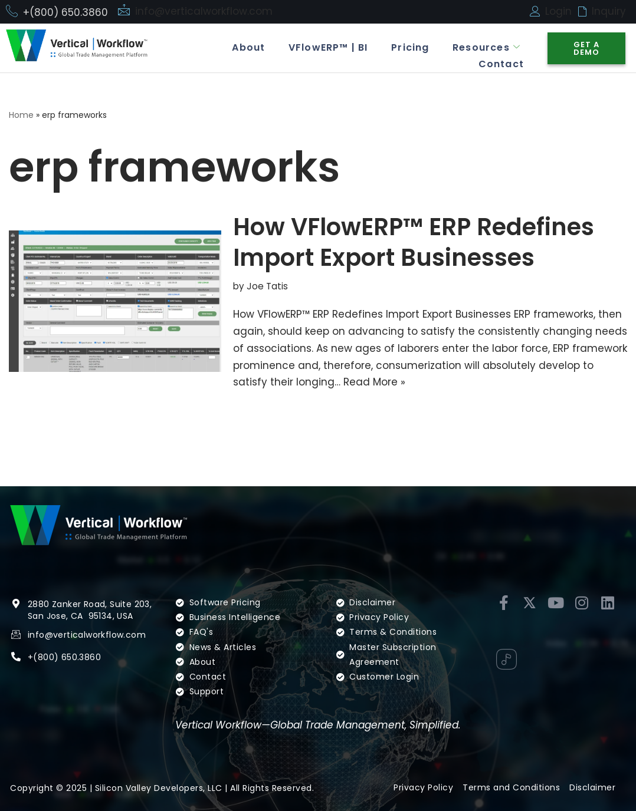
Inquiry (609, 11)
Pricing (409, 47)
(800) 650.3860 (67, 657)
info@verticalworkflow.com (204, 11)
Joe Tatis (267, 286)
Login (558, 11)
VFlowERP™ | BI (328, 47)
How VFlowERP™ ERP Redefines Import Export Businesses (413, 242)
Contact (500, 63)
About (247, 47)
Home (21, 115)
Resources (486, 47)
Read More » (374, 382)
